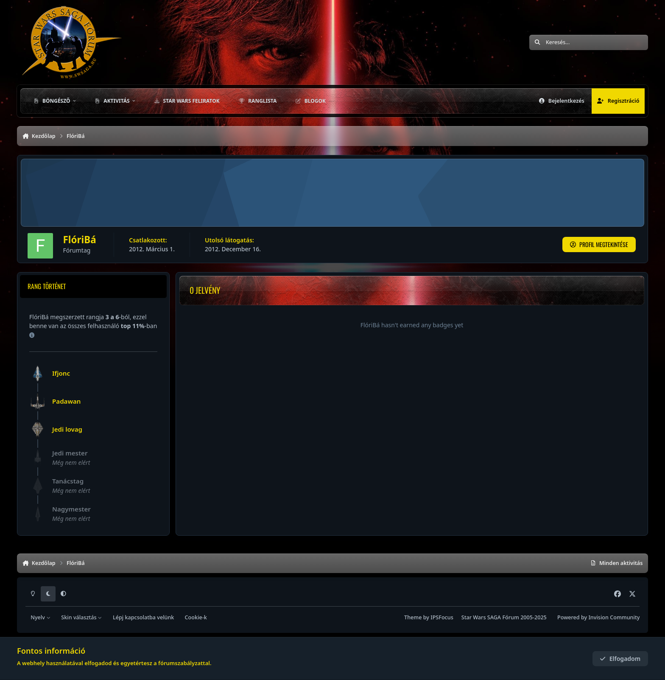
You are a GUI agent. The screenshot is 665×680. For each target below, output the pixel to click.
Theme (413, 617)
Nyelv (40, 617)
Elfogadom (620, 659)
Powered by (598, 617)
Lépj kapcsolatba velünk (143, 617)
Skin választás (81, 617)
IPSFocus (441, 617)
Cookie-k (196, 617)
